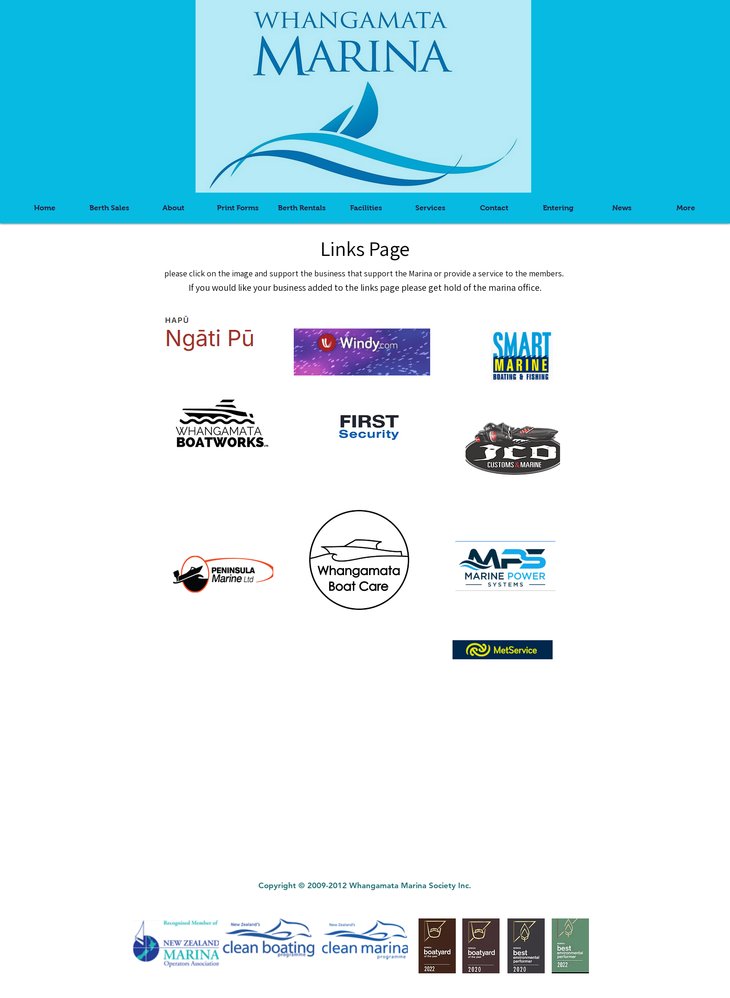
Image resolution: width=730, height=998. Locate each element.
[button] (237, 208)
